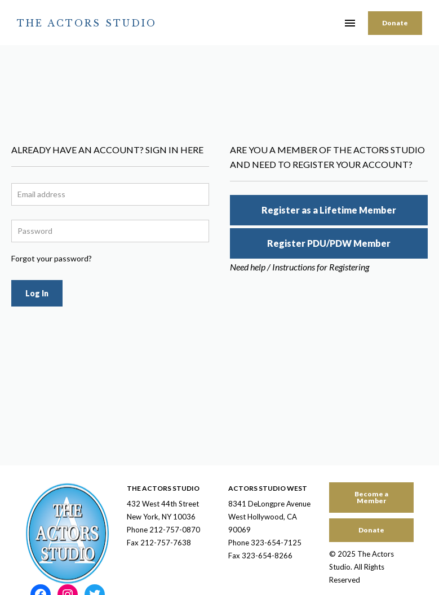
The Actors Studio (87, 23)
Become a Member (371, 497)
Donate (395, 23)
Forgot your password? (51, 258)
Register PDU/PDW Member (329, 243)
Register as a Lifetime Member (328, 210)
